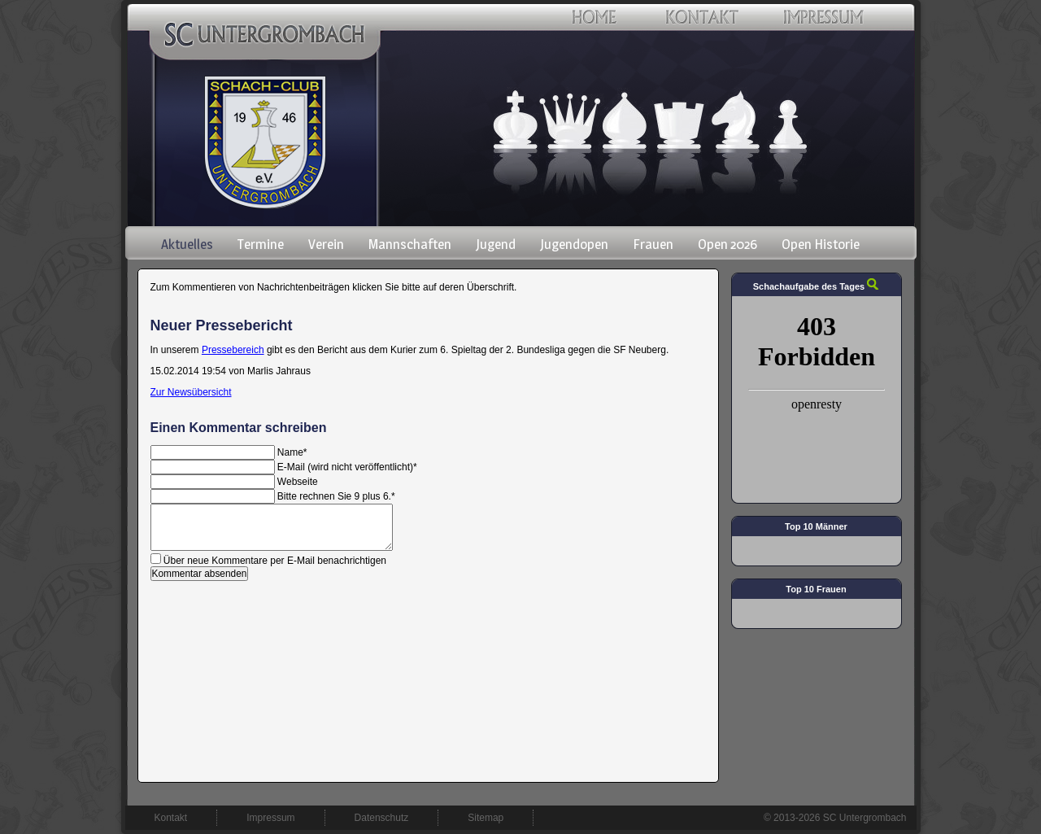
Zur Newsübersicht (191, 392)
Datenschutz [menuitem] (382, 817)
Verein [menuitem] (326, 244)
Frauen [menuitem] (653, 244)
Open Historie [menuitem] (821, 244)
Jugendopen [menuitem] (574, 244)
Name (292, 452)
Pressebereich (233, 350)
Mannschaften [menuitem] (409, 244)
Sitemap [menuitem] (485, 817)
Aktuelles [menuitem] (187, 244)
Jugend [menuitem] (496, 244)
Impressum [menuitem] (270, 817)
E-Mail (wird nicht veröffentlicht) (347, 467)
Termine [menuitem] (260, 244)
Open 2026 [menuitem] (727, 244)
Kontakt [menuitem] (171, 817)
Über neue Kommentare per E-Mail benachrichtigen (274, 560)
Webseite (297, 481)
